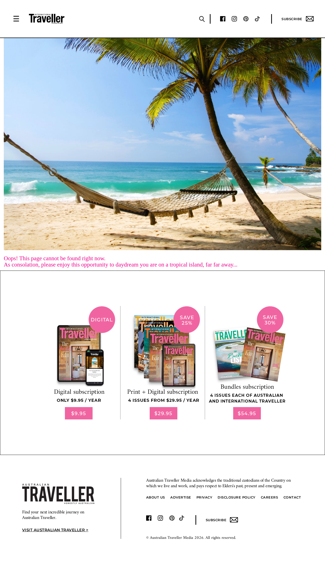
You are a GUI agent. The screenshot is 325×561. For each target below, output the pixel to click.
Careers (269, 497)
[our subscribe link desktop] (162, 362)
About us (155, 497)
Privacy (204, 497)
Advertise (180, 497)
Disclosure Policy (237, 497)
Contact (292, 497)
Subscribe (297, 18)
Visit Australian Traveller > (55, 529)
